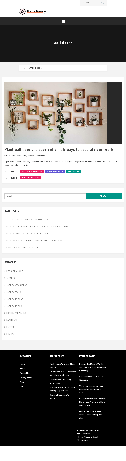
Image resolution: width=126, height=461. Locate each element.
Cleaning (11, 278)
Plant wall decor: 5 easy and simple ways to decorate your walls (59, 149)
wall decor (73, 172)
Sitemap (23, 382)
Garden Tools (13, 292)
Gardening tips (14, 306)
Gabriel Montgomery (36, 156)
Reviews (10, 334)
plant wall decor (55, 172)
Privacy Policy (26, 378)
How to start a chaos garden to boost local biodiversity (37, 227)
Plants (10, 327)
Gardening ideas (14, 299)
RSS (22, 387)
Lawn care (11, 320)
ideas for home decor (32, 172)
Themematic (82, 440)
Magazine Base (90, 437)
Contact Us (25, 373)
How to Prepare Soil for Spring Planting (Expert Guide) (35, 241)
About (22, 369)
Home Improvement (30, 178)
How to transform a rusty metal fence (27, 234)
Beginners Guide (14, 271)
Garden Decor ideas (16, 285)
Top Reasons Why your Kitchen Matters (27, 220)
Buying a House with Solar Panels (24, 248)
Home (22, 364)
